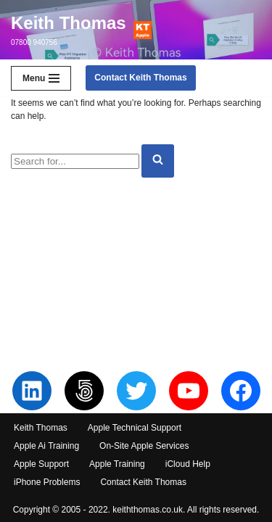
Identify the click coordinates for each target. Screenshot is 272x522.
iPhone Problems (47, 482)
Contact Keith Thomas (140, 77)
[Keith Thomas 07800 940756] (81, 29)
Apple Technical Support (134, 428)
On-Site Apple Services (144, 446)
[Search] (75, 161)
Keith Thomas (40, 428)
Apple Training (117, 464)
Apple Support (41, 464)
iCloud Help (187, 464)
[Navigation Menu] (41, 78)
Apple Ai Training (46, 446)
